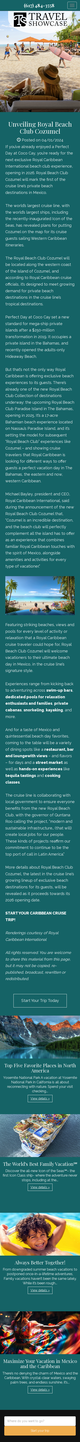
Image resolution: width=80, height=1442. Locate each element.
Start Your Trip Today (40, 1000)
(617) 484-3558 (39, 5)
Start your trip (40, 1430)
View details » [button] (40, 1098)
